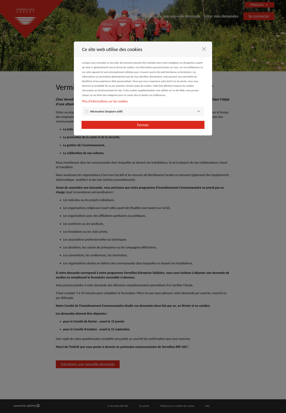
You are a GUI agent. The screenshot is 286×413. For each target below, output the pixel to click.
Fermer (143, 124)
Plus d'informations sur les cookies (105, 101)
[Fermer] (204, 49)
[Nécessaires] (198, 111)
